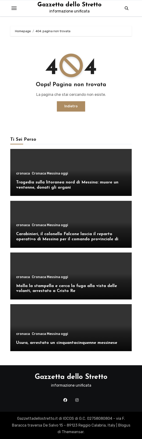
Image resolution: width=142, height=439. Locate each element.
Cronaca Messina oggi (50, 173)
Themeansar (73, 432)
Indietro (71, 106)
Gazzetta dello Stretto (69, 5)
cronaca (23, 173)
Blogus (124, 425)
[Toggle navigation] (14, 8)
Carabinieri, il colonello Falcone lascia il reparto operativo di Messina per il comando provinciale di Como (67, 239)
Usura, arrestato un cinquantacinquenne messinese (66, 343)
